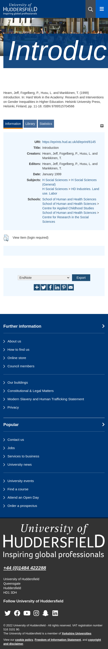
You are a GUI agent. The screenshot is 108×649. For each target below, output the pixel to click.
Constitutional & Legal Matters (30, 391)
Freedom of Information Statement (58, 639)
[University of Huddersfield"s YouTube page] (27, 613)
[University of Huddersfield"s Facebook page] (17, 613)
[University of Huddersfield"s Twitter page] (7, 613)
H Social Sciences (55, 180)
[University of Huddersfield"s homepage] (54, 541)
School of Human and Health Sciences (69, 199)
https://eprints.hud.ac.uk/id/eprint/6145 (69, 142)
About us (14, 341)
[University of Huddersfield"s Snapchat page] (46, 613)
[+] (102, 126)
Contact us (15, 439)
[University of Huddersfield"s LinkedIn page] (55, 613)
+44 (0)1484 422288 (24, 567)
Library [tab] (30, 123)
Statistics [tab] (46, 123)
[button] (91, 9)
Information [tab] (13, 123)
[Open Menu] (102, 9)
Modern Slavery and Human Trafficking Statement (45, 399)
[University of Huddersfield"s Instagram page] (36, 613)
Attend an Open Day (23, 497)
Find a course (17, 489)
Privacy (13, 407)
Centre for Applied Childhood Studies (68, 208)
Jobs (11, 448)
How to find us (18, 349)
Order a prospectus (22, 506)
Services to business (23, 456)
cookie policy (24, 639)
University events (20, 481)
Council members (20, 366)
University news (19, 464)
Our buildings (17, 382)
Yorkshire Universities (76, 633)
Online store (16, 358)
